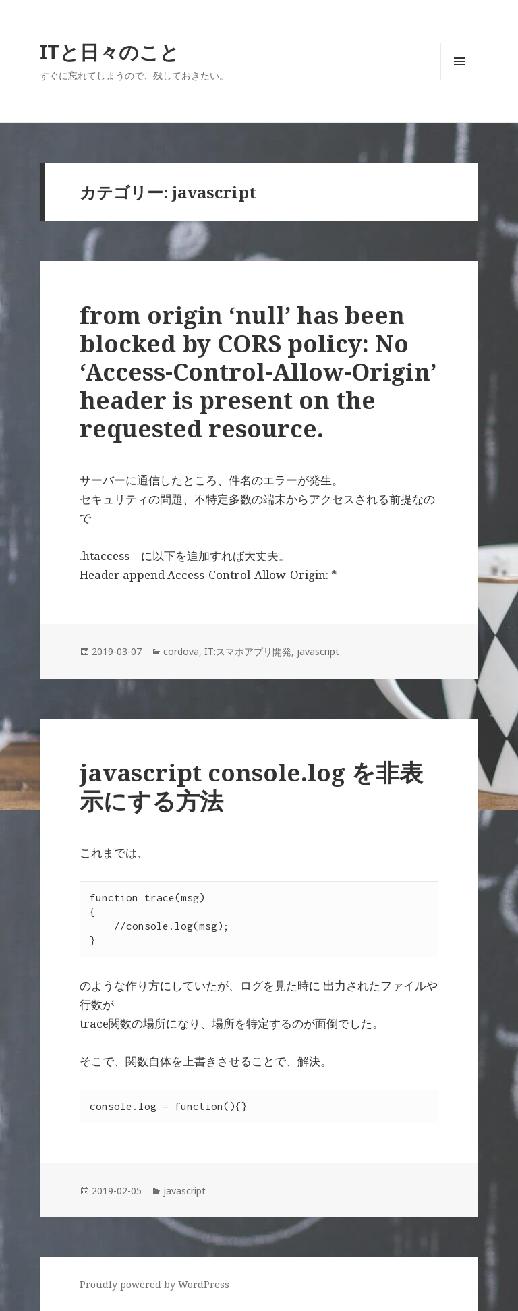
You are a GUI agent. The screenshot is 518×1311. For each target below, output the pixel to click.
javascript (318, 651)
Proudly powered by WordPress (154, 1284)
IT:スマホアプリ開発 (247, 651)
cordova (181, 651)
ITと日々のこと (109, 51)
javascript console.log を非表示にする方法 (251, 786)
